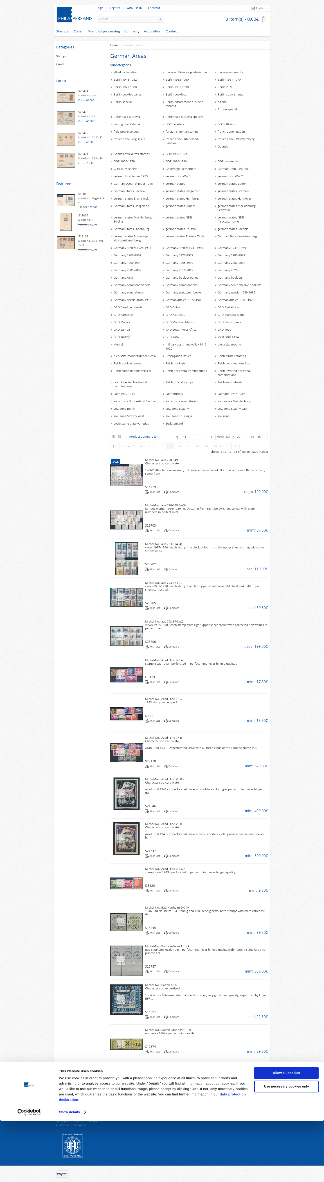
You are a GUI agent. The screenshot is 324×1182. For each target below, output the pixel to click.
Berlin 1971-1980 (125, 87)
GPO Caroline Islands (128, 307)
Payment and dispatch (71, 1115)
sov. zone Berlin (124, 409)
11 (188, 446)
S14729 (150, 487)
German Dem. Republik (233, 169)
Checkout (154, 8)
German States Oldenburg (131, 229)
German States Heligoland (131, 206)
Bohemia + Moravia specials (184, 117)
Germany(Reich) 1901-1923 (236, 300)
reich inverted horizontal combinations (130, 384)
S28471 (83, 154)
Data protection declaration (75, 1098)
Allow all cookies (286, 1134)
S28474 (83, 91)
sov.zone (224, 416)
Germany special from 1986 (132, 300)
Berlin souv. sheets (230, 94)
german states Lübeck (181, 206)
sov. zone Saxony (177, 409)
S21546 (150, 806)
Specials (169, 1098)
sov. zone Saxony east (232, 409)
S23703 (150, 525)
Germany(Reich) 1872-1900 (184, 300)
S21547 (150, 851)
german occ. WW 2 (230, 176)
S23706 (150, 641)
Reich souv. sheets (230, 382)
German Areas (134, 45)
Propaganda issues (178, 356)
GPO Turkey (122, 337)
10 (179, 446)
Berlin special (123, 102)
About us (62, 1110)
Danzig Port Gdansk (127, 124)
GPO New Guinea (229, 322)
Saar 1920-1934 (124, 394)
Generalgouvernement (181, 169)
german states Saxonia (233, 229)
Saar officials (174, 394)
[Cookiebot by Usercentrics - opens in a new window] (29, 1173)
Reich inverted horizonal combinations (234, 373)
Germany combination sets (132, 285)
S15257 (150, 1012)
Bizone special (227, 109)
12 (197, 446)
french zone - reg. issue (129, 139)
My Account (226, 1098)
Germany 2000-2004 (231, 263)
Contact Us (117, 1098)
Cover (78, 31)
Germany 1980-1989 (231, 255)
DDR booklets (175, 124)
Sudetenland (174, 423)
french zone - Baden (231, 132)
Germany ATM (123, 277)
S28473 (83, 112)
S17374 (150, 1046)
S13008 (83, 194)
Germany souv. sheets (129, 292)
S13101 (83, 236)
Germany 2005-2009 (127, 270)
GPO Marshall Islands (180, 322)
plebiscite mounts (230, 344)
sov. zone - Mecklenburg (234, 401)
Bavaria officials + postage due (186, 72)
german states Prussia (181, 229)
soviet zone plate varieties (131, 423)
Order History (227, 1104)
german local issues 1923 (131, 176)
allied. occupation (125, 72)
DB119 (150, 677)
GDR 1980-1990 (176, 161)
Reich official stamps (180, 382)
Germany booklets (230, 277)
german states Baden (232, 184)
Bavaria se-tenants (230, 72)
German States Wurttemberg (237, 236)
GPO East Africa (228, 307)
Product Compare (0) (143, 436)
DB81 (149, 716)
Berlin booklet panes (128, 94)
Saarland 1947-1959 (231, 394)
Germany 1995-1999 (179, 263)
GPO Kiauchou (175, 315)
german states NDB (179, 217)
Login (100, 8)
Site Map (116, 1110)
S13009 (83, 215)
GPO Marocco (123, 322)
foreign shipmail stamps (182, 132)
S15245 (150, 927)
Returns (115, 1104)
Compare (174, 491)
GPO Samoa (122, 329)
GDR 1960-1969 (176, 154)
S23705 (150, 603)
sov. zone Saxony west (129, 416)
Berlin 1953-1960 (177, 79)
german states (175, 184)
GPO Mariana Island (231, 315)
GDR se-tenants (228, 161)
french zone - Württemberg (236, 139)
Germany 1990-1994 (127, 263)
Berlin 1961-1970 (229, 79)
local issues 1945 (229, 337)
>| (235, 446)
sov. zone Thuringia (179, 416)
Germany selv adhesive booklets (239, 285)
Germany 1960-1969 (127, 255)
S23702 (150, 564)
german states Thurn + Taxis (185, 236)
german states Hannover (234, 198)
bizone (222, 102)
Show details (69, 1173)
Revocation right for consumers (77, 1104)
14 (215, 446)
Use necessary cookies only (286, 1147)
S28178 (150, 761)
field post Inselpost (127, 132)
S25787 (150, 966)
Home (114, 45)
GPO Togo (224, 329)
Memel (118, 344)
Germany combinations (182, 285)
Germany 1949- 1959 (232, 248)
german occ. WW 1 (178, 176)
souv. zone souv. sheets (182, 401)
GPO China (173, 307)
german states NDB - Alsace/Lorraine (232, 219)
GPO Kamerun (123, 315)
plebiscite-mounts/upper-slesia (135, 356)
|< (114, 446)
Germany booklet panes (182, 277)
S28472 (83, 133)
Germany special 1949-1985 (236, 292)
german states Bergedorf (183, 191)
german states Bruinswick (131, 198)
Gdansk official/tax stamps (132, 154)
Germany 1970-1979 (179, 255)
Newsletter (225, 1115)
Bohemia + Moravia (127, 117)
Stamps (62, 31)
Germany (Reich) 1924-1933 (132, 248)
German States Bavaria (129, 191)
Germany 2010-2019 (179, 270)
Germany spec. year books (184, 292)
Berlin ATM (225, 87)
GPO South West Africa (181, 329)
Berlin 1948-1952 (125, 79)
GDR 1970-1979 (124, 161)
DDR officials (226, 124)
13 (206, 446)
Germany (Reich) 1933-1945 (184, 248)
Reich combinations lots (234, 363)
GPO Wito (172, 337)
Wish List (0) (134, 8)
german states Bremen (233, 191)
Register (115, 8)
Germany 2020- (228, 270)
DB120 (150, 885)
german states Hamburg (182, 198)
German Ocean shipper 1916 (133, 184)
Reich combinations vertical (132, 371)
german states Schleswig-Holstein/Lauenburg (131, 238)
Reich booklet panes (127, 363)
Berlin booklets (176, 94)
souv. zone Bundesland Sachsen (135, 401)
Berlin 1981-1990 (177, 87)
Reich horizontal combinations (186, 371)
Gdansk (223, 146)
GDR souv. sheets (125, 169)
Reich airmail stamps (232, 356)
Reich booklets (175, 363)
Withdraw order (121, 1115)
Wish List (155, 491)
